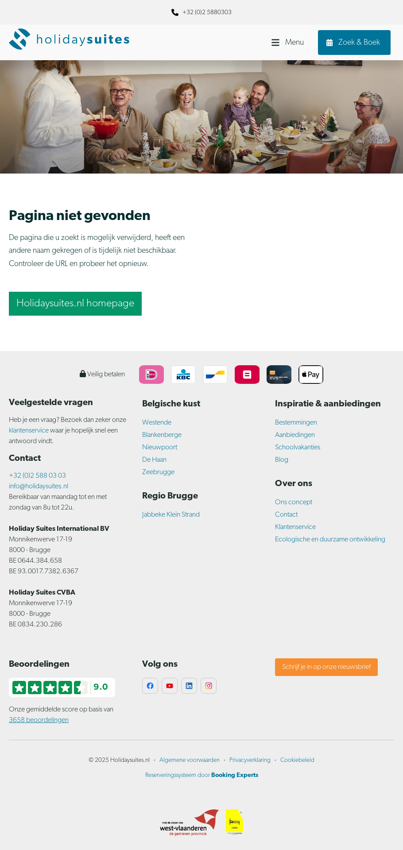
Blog (281, 460)
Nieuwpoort (159, 447)
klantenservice (29, 430)
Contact (286, 514)
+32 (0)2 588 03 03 (37, 475)
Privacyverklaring (250, 760)
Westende (156, 422)
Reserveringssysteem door (201, 775)
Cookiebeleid (297, 760)
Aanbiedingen (295, 435)
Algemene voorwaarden (189, 760)
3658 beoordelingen (39, 720)
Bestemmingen (296, 422)
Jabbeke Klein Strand (171, 514)
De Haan (154, 460)
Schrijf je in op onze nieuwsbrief (326, 667)
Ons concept (293, 502)
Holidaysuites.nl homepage (75, 303)
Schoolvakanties (297, 447)
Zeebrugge (158, 472)
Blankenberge (162, 435)
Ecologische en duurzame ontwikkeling (330, 539)
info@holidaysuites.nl (38, 486)
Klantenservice (295, 527)
